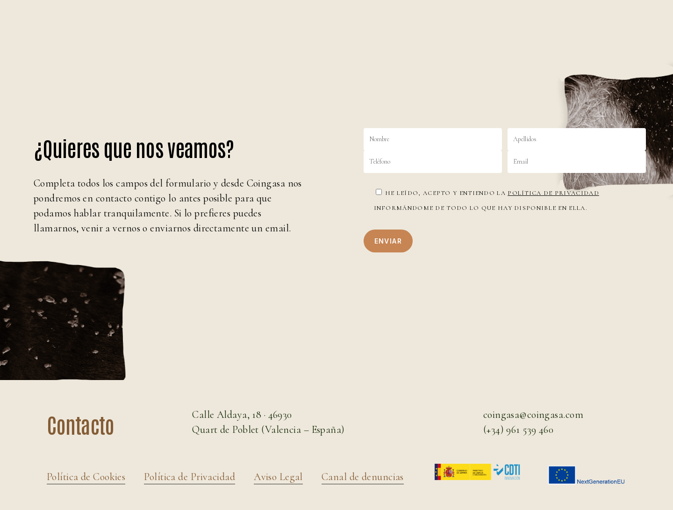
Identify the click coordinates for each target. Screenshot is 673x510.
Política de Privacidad (553, 193)
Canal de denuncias (363, 477)
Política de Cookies (86, 477)
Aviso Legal (278, 477)
